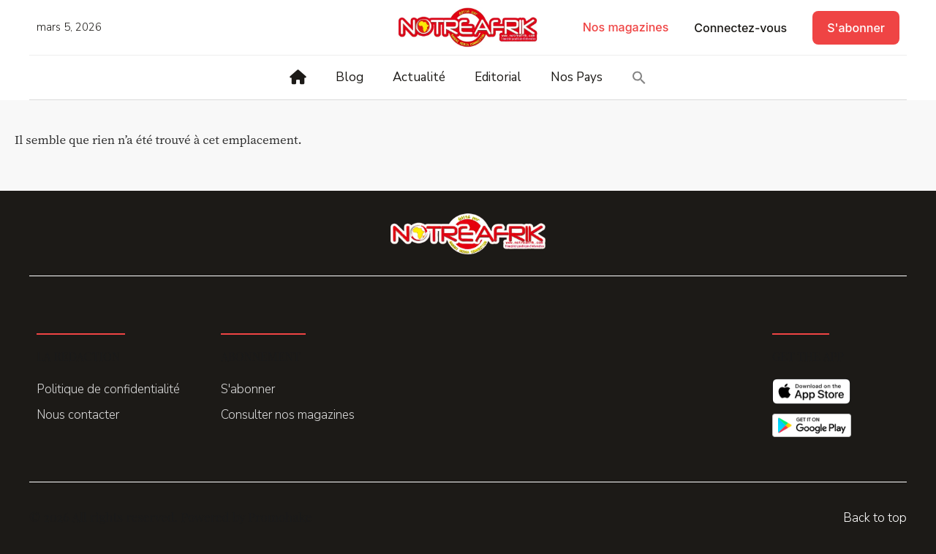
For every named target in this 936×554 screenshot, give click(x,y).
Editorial (498, 77)
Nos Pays (577, 77)
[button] (639, 77)
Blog (349, 77)
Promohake (280, 517)
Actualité (419, 77)
